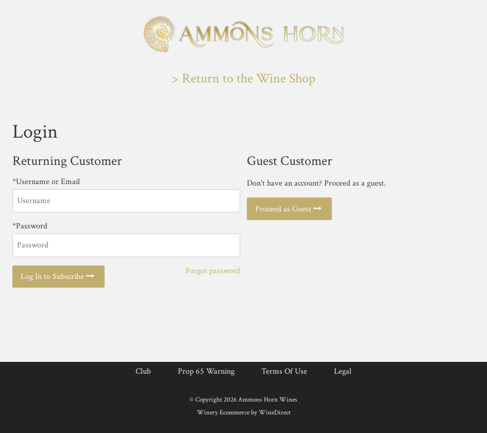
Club (143, 371)
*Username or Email (46, 181)
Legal (342, 371)
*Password (29, 226)
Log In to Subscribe (58, 276)
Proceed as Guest (289, 209)
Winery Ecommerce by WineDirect (244, 412)
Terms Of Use (284, 371)
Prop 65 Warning (206, 371)
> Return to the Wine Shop (243, 78)
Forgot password (213, 270)
